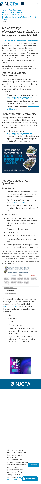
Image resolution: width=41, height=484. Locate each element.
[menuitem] (9, 392)
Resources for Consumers (12, 15)
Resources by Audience (11, 12)
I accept (33, 465)
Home (4, 10)
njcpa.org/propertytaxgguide (19, 98)
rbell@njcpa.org (10, 306)
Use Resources (15, 10)
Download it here (18, 202)
